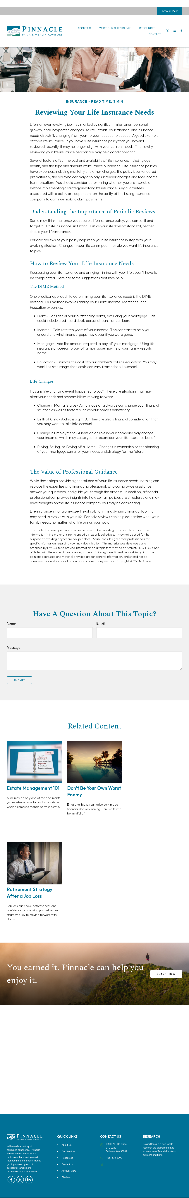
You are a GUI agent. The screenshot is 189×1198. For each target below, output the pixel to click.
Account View (170, 3)
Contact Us (67, 1164)
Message (13, 647)
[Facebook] (181, 23)
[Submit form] (19, 680)
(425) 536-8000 (114, 1157)
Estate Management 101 (33, 788)
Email (100, 623)
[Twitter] (167, 23)
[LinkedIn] (174, 23)
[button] (84, 21)
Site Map (66, 1177)
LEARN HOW (166, 974)
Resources (67, 1157)
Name (11, 623)
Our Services (68, 1151)
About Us (66, 1145)
